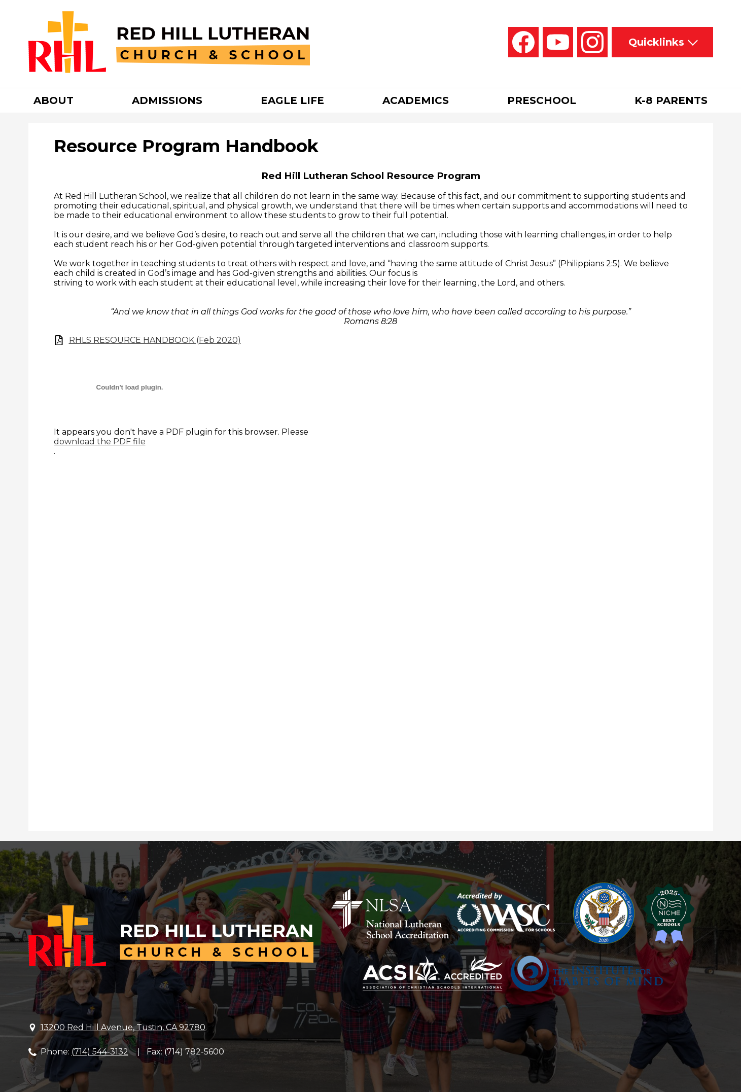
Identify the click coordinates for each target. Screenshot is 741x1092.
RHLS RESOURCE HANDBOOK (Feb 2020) (155, 340)
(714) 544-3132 (100, 1051)
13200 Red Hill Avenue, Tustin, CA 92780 (123, 1027)
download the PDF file (100, 441)
